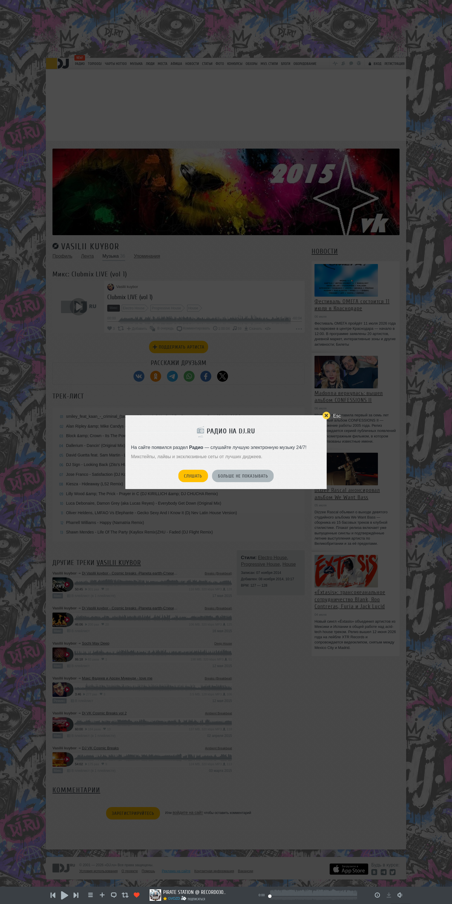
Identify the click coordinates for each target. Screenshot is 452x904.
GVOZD (174, 898)
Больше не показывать (243, 476)
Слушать (193, 476)
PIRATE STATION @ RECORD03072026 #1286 (195, 892)
